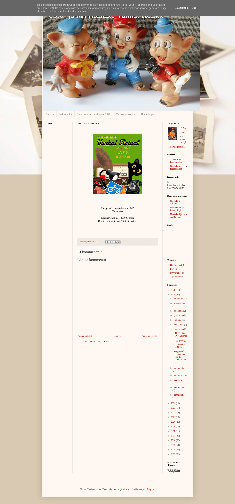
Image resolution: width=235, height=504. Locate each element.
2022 (173, 412)
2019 (173, 426)
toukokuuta (178, 368)
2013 (173, 454)
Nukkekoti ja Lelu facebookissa (178, 167)
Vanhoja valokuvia (126, 114)
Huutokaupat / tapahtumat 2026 (93, 114)
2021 (173, 417)
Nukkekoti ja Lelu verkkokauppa (178, 215)
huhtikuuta (178, 375)
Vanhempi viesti (149, 336)
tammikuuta (178, 395)
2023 (173, 408)
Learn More (181, 8)
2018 (173, 431)
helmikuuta (178, 387)
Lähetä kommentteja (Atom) (96, 341)
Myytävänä (175, 273)
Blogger (150, 489)
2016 (173, 440)
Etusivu (50, 114)
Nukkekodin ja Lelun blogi (177, 209)
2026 (173, 290)
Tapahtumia (175, 276)
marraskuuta (179, 303)
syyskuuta (178, 315)
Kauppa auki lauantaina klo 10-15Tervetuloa (179, 357)
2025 (173, 294)
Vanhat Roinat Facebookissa (176, 161)
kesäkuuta (178, 329)
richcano (127, 489)
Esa (185, 128)
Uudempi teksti (85, 336)
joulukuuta (178, 298)
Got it (195, 8)
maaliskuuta (179, 380)
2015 (173, 445)
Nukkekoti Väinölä (175, 202)
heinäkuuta (178, 324)
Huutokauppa (148, 114)
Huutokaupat (176, 265)
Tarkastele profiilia (176, 147)
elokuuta (177, 320)
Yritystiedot (65, 114)
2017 (173, 435)
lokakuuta (178, 311)
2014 (173, 449)
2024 (173, 403)
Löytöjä (173, 269)
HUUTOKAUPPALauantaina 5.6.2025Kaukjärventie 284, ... (180, 340)
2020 (173, 422)
